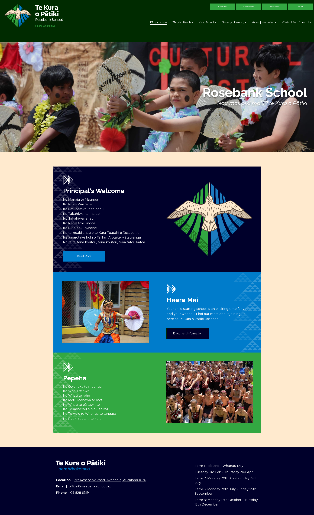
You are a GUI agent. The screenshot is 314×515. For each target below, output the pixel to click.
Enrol (300, 6)
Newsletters (248, 7)
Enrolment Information (187, 333)
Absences (274, 7)
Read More (84, 256)
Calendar (222, 7)
